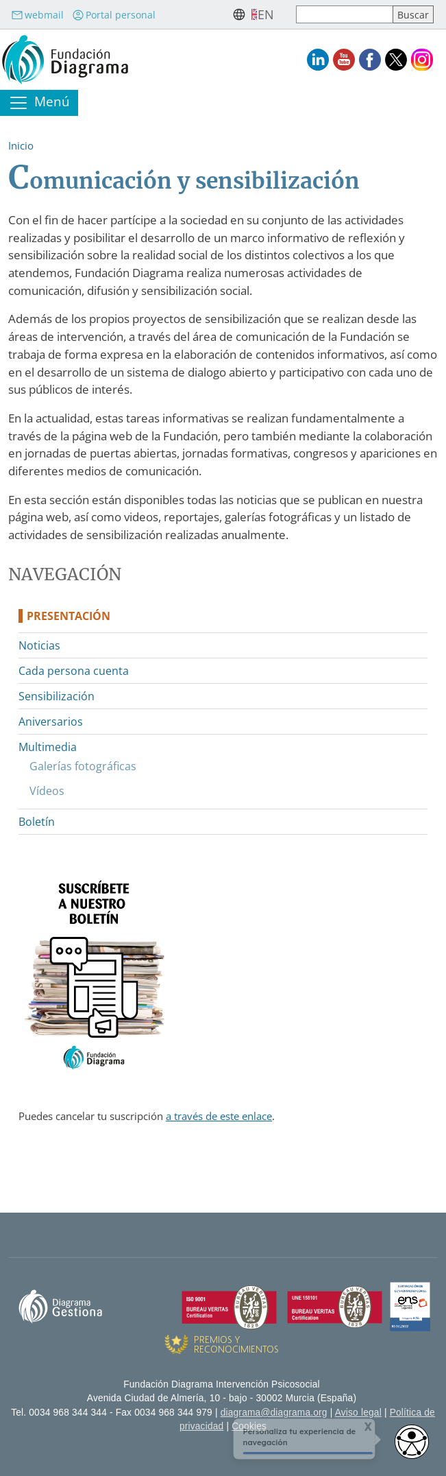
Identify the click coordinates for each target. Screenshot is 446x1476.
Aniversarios (50, 721)
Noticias (39, 645)
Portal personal (114, 14)
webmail (37, 14)
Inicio (21, 145)
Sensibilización (56, 696)
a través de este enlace (219, 1116)
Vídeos (46, 790)
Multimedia (47, 746)
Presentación (68, 616)
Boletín (36, 821)
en (266, 14)
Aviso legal (358, 1412)
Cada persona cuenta (73, 670)
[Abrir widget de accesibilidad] (412, 1442)
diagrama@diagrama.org (274, 1412)
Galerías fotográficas (82, 766)
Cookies (249, 1426)
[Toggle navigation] (39, 103)
